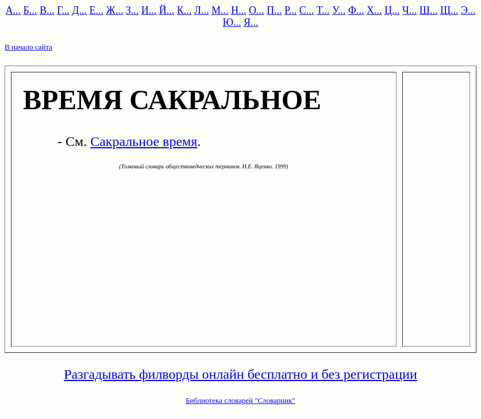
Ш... (429, 10)
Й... (167, 10)
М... (220, 10)
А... (13, 10)
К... (184, 10)
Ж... (115, 10)
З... (132, 10)
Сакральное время (143, 141)
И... (149, 10)
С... (306, 10)
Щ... (449, 10)
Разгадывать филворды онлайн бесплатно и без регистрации (240, 374)
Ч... (409, 10)
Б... (30, 10)
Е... (97, 10)
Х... (374, 10)
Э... (468, 10)
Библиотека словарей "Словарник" (240, 400)
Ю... (231, 22)
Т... (323, 10)
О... (256, 10)
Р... (290, 10)
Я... (251, 22)
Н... (239, 10)
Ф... (356, 10)
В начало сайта (28, 47)
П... (274, 10)
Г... (63, 10)
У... (338, 10)
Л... (201, 10)
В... (47, 10)
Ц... (392, 10)
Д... (79, 10)
